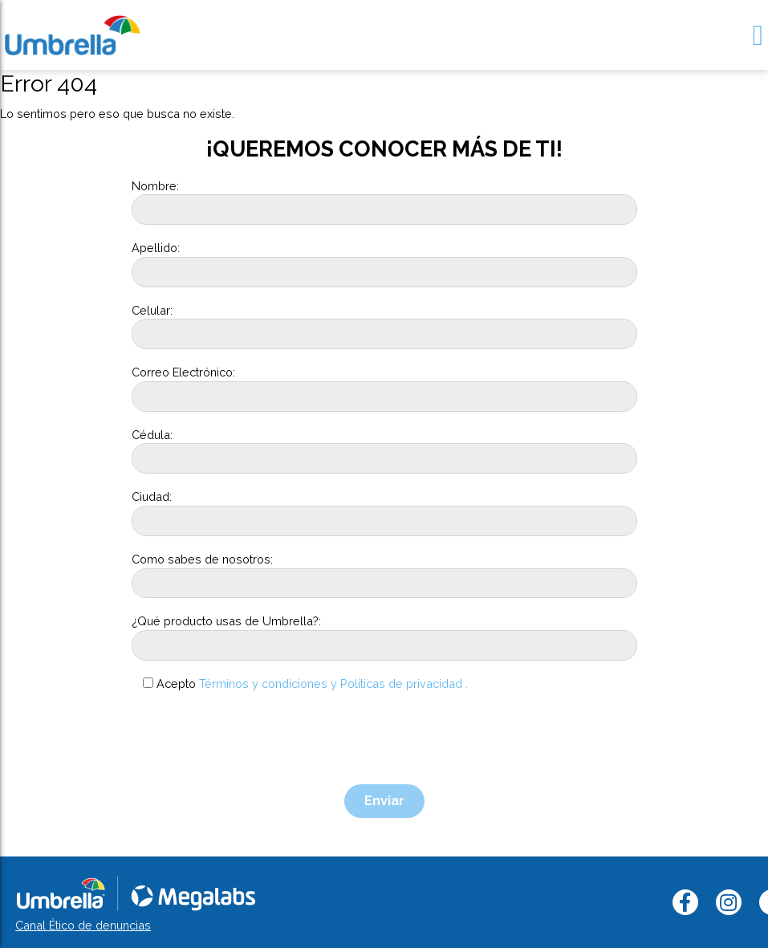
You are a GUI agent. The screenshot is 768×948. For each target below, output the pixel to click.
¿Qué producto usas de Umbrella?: (226, 621)
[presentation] (254, 738)
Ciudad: (152, 496)
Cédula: (152, 434)
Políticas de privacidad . (404, 683)
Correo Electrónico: (183, 372)
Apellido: (156, 247)
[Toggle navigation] (758, 35)
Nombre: (155, 186)
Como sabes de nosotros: (202, 559)
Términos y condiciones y (268, 683)
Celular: (152, 310)
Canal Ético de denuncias (83, 925)
